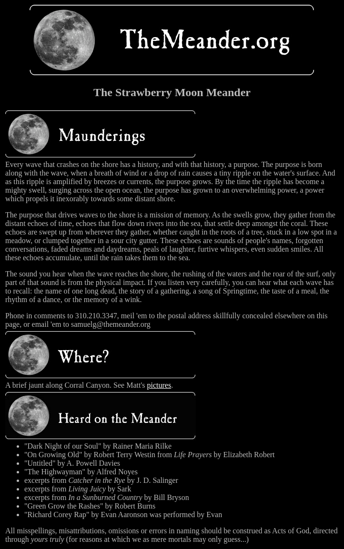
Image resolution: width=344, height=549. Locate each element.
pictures (159, 385)
